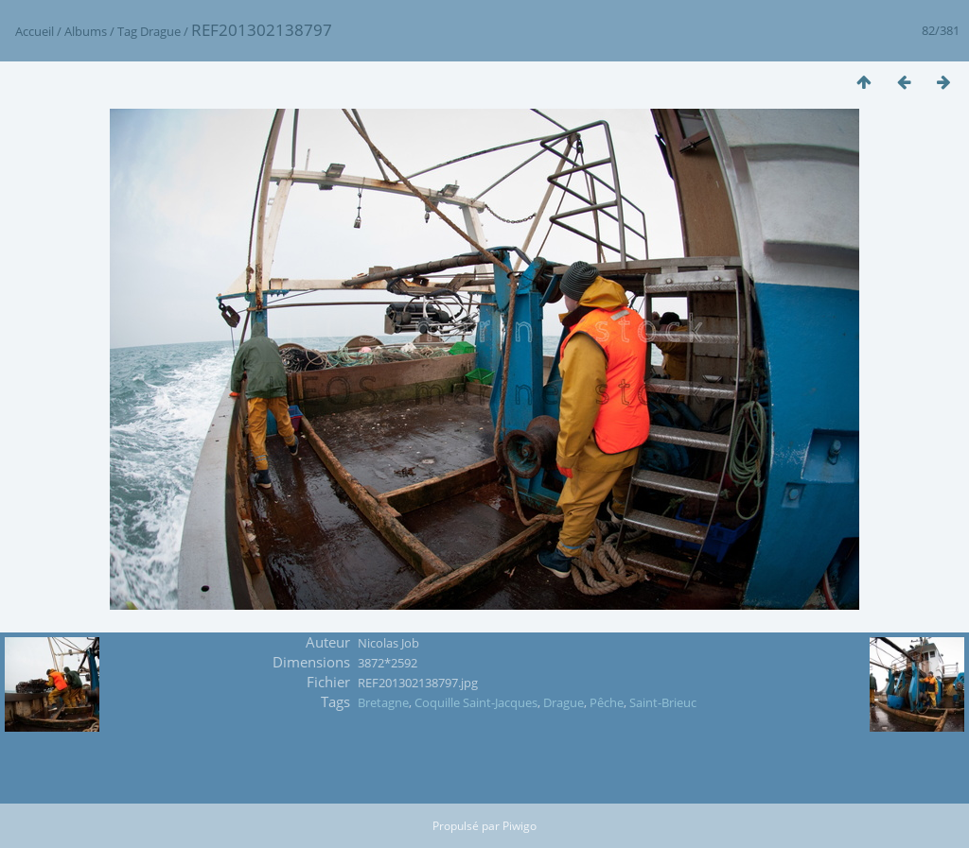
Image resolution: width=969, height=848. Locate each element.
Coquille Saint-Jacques (475, 702)
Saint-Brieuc (662, 702)
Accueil (34, 31)
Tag (127, 31)
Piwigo (519, 826)
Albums (85, 31)
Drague (160, 31)
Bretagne (383, 702)
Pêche (607, 702)
